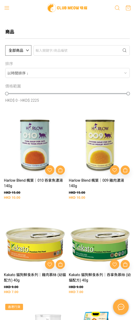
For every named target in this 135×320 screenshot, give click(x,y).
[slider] (7, 93)
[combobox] (67, 73)
